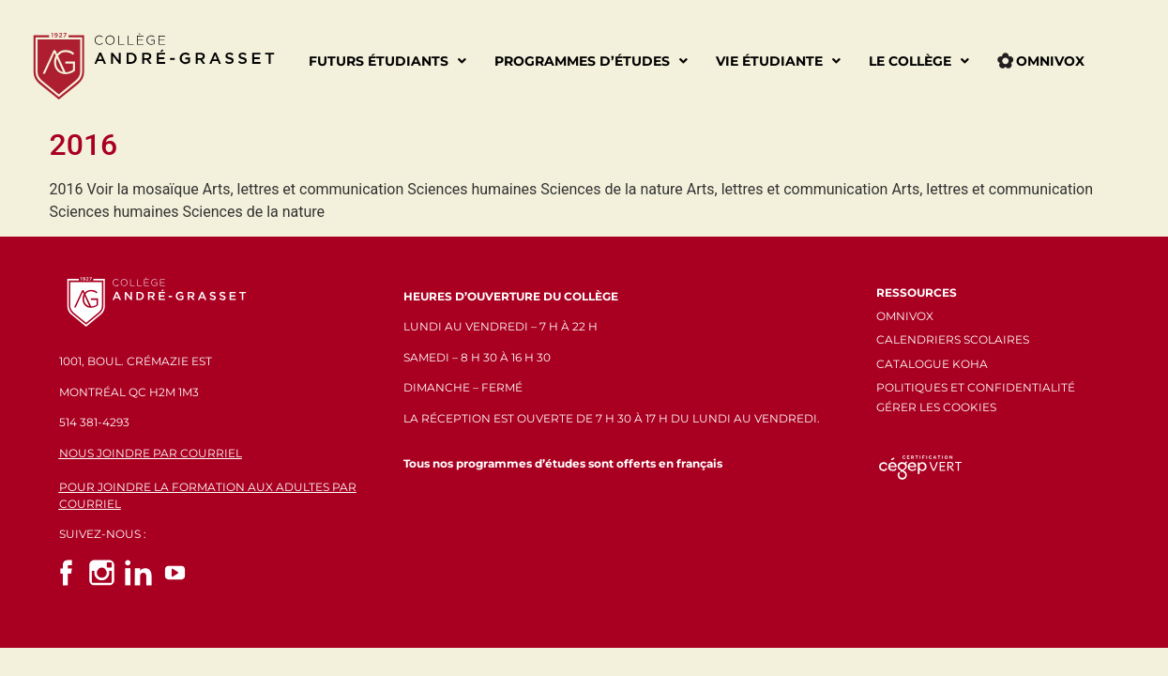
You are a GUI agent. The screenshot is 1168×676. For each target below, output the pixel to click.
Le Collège (919, 61)
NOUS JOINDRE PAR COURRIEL (150, 453)
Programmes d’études (591, 61)
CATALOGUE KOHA (932, 364)
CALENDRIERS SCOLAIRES (952, 339)
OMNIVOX (904, 316)
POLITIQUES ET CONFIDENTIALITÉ (975, 387)
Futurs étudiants (387, 61)
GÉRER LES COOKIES (936, 407)
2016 (84, 144)
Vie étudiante (778, 61)
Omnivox (1041, 61)
